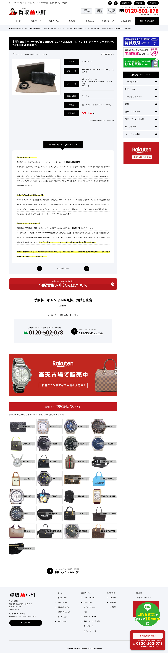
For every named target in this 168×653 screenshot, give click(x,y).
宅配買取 (139, 3)
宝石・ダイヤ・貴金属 (141, 119)
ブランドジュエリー (141, 97)
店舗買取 (153, 3)
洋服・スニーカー (141, 112)
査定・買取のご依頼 (147, 21)
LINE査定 (125, 3)
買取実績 (72, 21)
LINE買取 (113, 607)
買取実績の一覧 (63, 269)
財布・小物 (141, 89)
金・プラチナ (141, 127)
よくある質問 (126, 21)
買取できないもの (108, 21)
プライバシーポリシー (143, 598)
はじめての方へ (63, 598)
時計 (141, 104)
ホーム (60, 593)
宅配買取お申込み (148, 636)
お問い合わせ (62, 621)
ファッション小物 (141, 134)
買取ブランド (36, 21)
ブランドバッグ (141, 82)
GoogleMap (25, 623)
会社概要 (139, 593)
